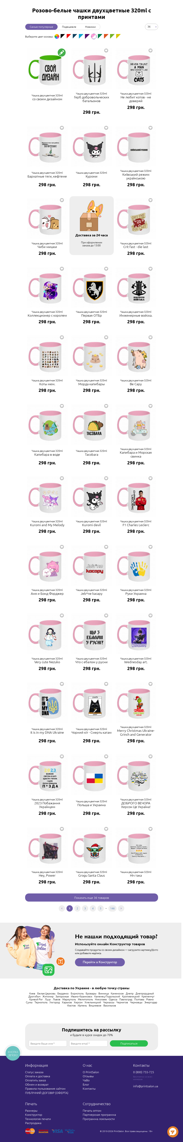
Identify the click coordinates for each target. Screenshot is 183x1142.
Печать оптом (92, 1110)
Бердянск (63, 993)
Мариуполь (69, 999)
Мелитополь (85, 999)
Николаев (101, 999)
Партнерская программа (99, 1114)
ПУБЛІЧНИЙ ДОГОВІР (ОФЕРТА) (46, 1093)
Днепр (130, 993)
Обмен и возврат (37, 1084)
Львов (56, 999)
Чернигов (122, 1002)
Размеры (31, 1110)
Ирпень (82, 1005)
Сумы (29, 1002)
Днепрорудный (145, 993)
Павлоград (125, 999)
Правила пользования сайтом (45, 1088)
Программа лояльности (99, 1119)
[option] (56, 36)
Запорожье (62, 996)
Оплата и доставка (37, 1076)
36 (149, 26)
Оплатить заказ (35, 1080)
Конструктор (33, 1114)
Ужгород (54, 1002)
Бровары (91, 993)
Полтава (139, 999)
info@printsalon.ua (145, 1086)
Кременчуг (148, 996)
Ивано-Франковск (81, 996)
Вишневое (95, 1005)
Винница (103, 993)
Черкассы (108, 1002)
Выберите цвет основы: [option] (39, 36)
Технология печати (38, 1119)
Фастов (71, 1005)
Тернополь (41, 1002)
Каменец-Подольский (107, 996)
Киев (32, 993)
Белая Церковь (46, 993)
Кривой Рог (36, 999)
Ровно (150, 999)
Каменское (117, 993)
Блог (86, 1084)
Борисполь (77, 993)
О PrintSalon (91, 1072)
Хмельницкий (93, 1002)
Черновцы (136, 1002)
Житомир (48, 996)
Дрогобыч (34, 996)
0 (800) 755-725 (143, 1072)
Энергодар (150, 1002)
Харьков (67, 1002)
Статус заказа (34, 1072)
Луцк (48, 999)
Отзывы (88, 1076)
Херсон (78, 1002)
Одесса (113, 999)
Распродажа (33, 1123)
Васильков (109, 1005)
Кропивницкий (131, 996)
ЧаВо (86, 1080)
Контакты (89, 1088)
